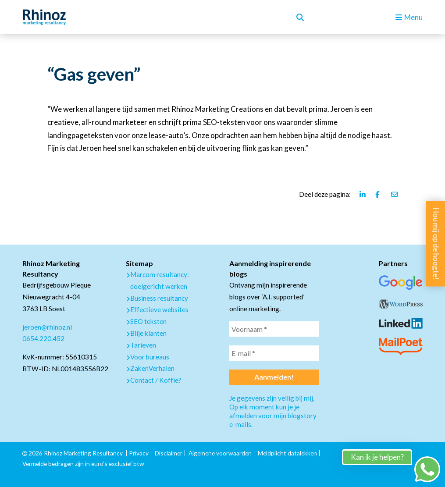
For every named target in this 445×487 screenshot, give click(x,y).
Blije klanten (148, 333)
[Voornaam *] (274, 329)
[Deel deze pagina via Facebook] (378, 194)
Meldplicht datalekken (287, 453)
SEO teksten (148, 321)
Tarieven (143, 345)
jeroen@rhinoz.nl (47, 327)
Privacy (139, 453)
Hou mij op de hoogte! (436, 243)
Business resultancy (159, 298)
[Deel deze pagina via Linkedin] (363, 194)
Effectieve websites (159, 309)
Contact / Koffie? (156, 380)
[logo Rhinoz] (44, 17)
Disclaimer (168, 453)
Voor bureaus (149, 357)
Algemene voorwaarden (220, 453)
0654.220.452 (43, 338)
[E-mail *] (274, 353)
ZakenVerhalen (152, 368)
